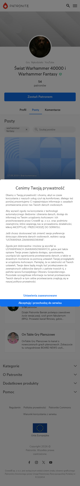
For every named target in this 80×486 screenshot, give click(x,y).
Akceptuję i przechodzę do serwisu (40, 303)
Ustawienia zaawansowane (40, 295)
